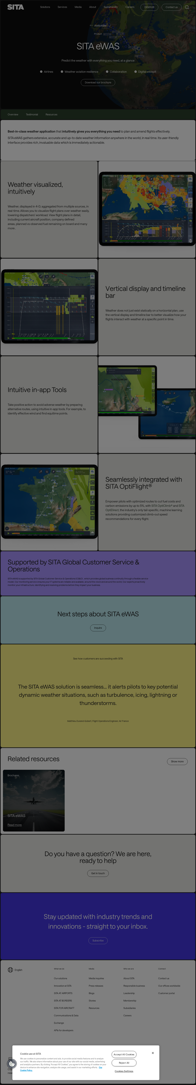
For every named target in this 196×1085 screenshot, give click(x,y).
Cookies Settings (124, 1071)
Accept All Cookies (124, 1054)
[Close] (152, 1053)
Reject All (124, 1062)
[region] (85, 1062)
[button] (12, 1064)
